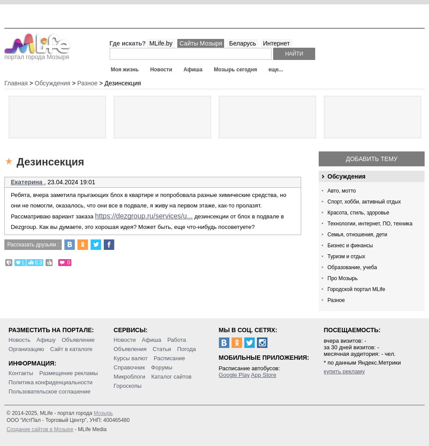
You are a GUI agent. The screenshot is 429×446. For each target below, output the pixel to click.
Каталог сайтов (171, 376)
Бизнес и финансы (350, 245)
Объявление (78, 340)
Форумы (161, 367)
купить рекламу (344, 371)
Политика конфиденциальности (51, 382)
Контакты (21, 373)
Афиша (192, 70)
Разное (336, 300)
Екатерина (27, 182)
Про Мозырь (342, 278)
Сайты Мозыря (200, 43)
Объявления (130, 349)
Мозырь (103, 413)
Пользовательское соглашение (50, 391)
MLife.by (160, 43)
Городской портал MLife (356, 289)
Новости (161, 70)
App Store (263, 375)
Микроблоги (129, 376)
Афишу (46, 340)
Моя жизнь (125, 70)
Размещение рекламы (68, 373)
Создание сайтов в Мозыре (40, 429)
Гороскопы (128, 386)
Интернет (276, 43)
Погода (186, 349)
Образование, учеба (352, 267)
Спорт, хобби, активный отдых (364, 202)
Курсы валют (131, 358)
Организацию (26, 349)
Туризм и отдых (346, 256)
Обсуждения (346, 176)
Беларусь (242, 43)
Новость (20, 340)
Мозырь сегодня (235, 70)
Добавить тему (371, 158)
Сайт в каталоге (71, 349)
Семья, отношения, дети (357, 235)
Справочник (129, 367)
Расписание (169, 358)
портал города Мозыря (37, 54)
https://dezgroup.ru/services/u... (144, 216)
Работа (176, 340)
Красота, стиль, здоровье (358, 213)
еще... (275, 70)
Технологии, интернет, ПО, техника (369, 224)
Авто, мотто (341, 191)
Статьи (162, 349)
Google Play (234, 375)
